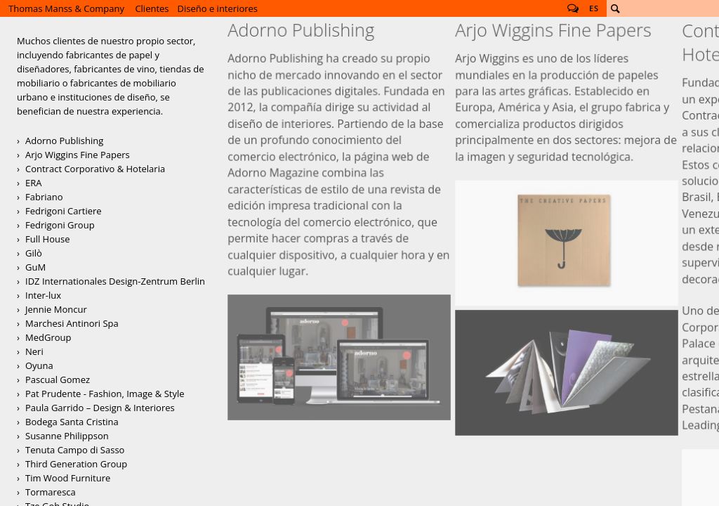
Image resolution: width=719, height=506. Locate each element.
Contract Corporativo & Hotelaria (95, 168)
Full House (47, 239)
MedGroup (48, 337)
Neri (34, 351)
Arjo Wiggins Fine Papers (77, 154)
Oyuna (39, 365)
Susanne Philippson (67, 435)
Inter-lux (43, 295)
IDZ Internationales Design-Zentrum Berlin (115, 281)
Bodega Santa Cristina (72, 421)
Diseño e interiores (218, 8)
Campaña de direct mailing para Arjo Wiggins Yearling (566, 214)
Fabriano (44, 196)
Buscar (615, 8)
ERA (33, 182)
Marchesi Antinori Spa (72, 323)
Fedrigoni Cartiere (63, 211)
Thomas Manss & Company (66, 8)
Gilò (33, 253)
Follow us (573, 8)
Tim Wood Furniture (67, 478)
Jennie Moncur (56, 309)
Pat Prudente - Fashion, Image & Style (105, 393)
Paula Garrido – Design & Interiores (100, 407)
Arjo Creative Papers (566, 141)
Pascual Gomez (57, 379)
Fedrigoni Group (60, 225)
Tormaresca (50, 492)
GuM (35, 267)
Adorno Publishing (64, 140)
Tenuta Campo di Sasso (74, 449)
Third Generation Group (76, 464)
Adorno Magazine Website (339, 192)
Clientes (152, 8)
